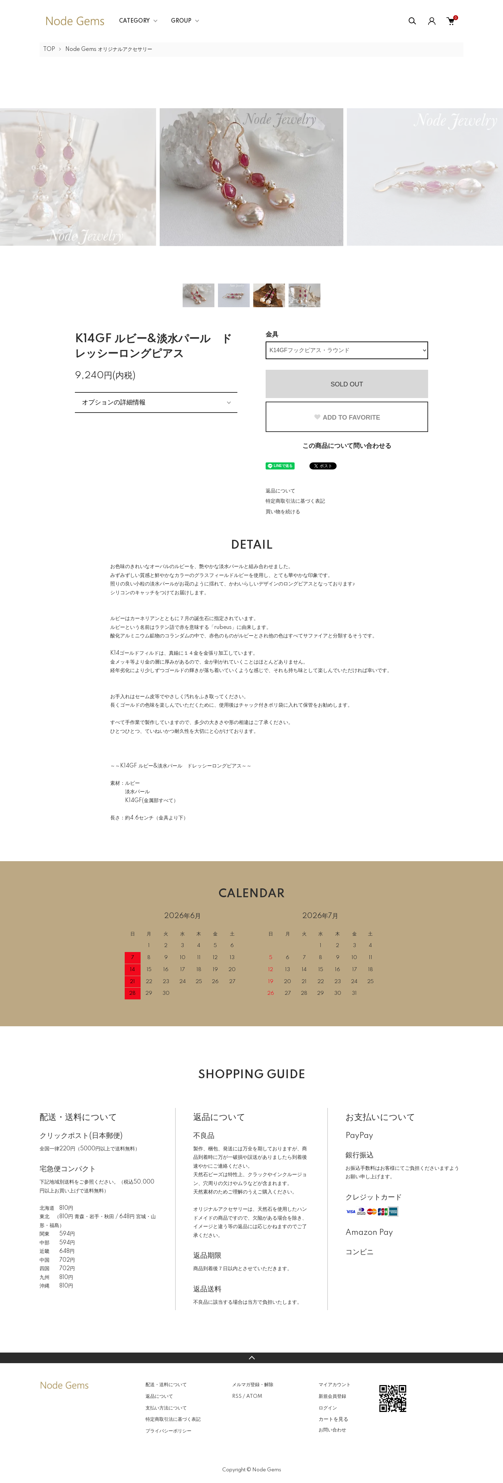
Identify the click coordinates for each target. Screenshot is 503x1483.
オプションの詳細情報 (114, 402)
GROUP (181, 21)
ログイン (328, 1408)
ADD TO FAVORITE (347, 417)
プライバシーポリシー (168, 1431)
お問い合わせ (332, 1429)
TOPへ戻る (251, 1358)
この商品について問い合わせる (346, 446)
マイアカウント (335, 1384)
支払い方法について (166, 1408)
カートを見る (333, 1419)
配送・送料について (166, 1384)
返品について (280, 491)
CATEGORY (134, 21)
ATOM (254, 1396)
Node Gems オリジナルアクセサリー (108, 49)
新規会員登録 (332, 1396)
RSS (237, 1396)
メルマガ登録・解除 (252, 1384)
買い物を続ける (283, 512)
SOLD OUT (347, 384)
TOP (49, 49)
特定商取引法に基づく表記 (295, 501)
